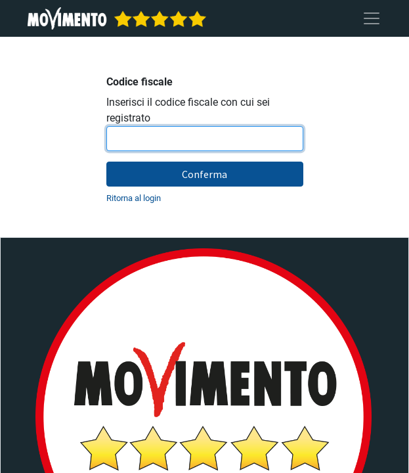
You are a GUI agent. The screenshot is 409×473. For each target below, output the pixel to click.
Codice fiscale (139, 82)
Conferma (204, 174)
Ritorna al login (133, 198)
